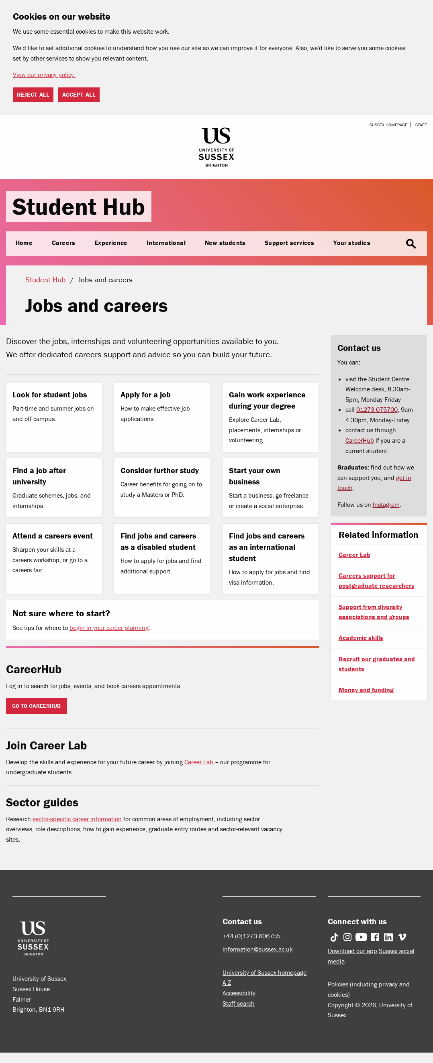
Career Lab (198, 762)
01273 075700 (377, 409)
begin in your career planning (109, 628)
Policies (338, 984)
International (166, 243)
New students (225, 243)
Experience (110, 243)
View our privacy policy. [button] (44, 75)
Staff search (239, 1003)
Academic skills (361, 638)
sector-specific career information (77, 819)
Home (24, 243)
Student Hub (78, 206)
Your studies (351, 243)
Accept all (79, 94)
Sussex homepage (388, 125)
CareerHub (359, 440)
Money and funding (366, 690)
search (410, 244)
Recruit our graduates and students (377, 664)
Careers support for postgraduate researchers (377, 580)
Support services (289, 243)
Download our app (352, 951)
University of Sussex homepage (264, 972)
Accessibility (239, 993)
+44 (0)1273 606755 (251, 936)
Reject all (33, 94)
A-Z (227, 982)
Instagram (386, 504)
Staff (421, 125)
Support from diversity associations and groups (374, 612)
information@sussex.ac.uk (258, 949)
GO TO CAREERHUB (36, 705)
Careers (63, 243)
